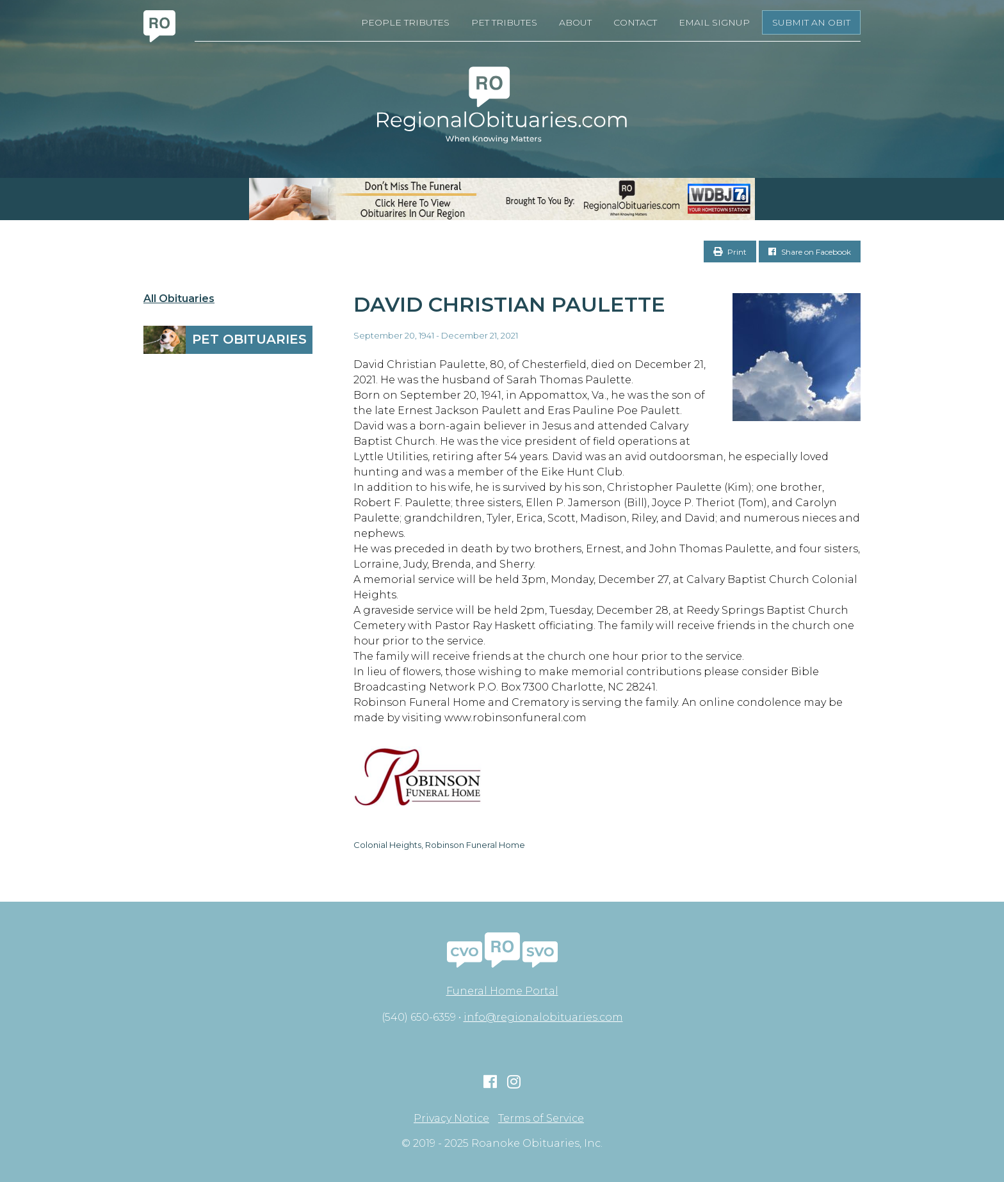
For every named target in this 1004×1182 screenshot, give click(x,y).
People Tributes (405, 22)
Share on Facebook (809, 252)
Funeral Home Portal (502, 991)
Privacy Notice (451, 1118)
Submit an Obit (811, 22)
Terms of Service (541, 1118)
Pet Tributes (504, 22)
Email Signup (714, 22)
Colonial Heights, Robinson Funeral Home (439, 845)
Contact (635, 22)
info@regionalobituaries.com (543, 1017)
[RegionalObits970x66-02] (502, 199)
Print (730, 252)
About (575, 22)
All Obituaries (179, 299)
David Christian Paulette (509, 304)
